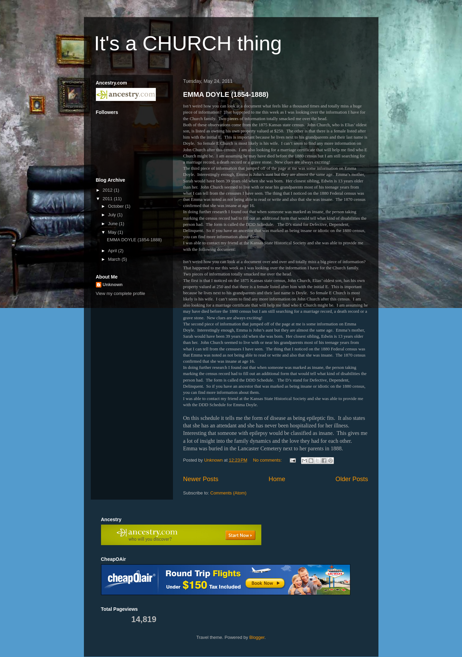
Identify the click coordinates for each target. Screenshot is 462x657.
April (113, 250)
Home (277, 479)
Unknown (113, 284)
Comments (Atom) (228, 492)
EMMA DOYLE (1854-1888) (226, 94)
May (112, 232)
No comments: (268, 460)
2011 (108, 198)
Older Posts (351, 479)
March (115, 259)
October (116, 206)
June (113, 223)
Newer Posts (200, 479)
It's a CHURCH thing (188, 43)
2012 (108, 190)
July (112, 214)
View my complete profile (120, 293)
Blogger (256, 637)
